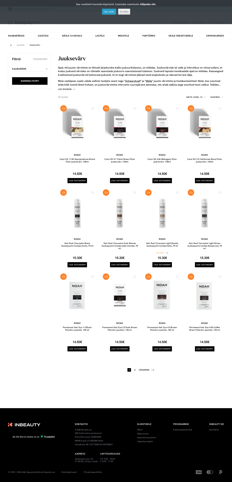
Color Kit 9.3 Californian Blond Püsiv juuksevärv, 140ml (204, 160)
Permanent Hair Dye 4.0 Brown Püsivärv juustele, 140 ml (162, 328)
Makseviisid (143, 433)
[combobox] (196, 97)
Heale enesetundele (181, 35)
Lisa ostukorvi (77, 180)
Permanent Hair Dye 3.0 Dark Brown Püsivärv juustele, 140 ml (119, 328)
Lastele (100, 35)
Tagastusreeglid (145, 441)
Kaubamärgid (16, 35)
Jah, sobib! (109, 11)
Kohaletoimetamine (146, 437)
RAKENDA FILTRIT (30, 80)
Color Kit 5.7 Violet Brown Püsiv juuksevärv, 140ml (119, 160)
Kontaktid (214, 429)
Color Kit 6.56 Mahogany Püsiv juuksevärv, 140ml (162, 160)
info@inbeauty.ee (83, 429)
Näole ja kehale (72, 35)
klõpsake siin (147, 4)
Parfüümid (148, 35)
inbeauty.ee (49, 472)
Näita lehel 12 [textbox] (194, 97)
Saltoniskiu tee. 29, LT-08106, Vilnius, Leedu (86, 460)
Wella (149, 81)
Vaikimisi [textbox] (215, 97)
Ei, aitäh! (124, 11)
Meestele (123, 35)
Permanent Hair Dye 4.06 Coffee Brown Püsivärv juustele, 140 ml (204, 328)
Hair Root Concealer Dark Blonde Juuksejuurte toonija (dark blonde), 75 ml (120, 246)
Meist (140, 429)
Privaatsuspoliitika (93, 472)
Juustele (43, 35)
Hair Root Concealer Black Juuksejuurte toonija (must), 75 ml (77, 244)
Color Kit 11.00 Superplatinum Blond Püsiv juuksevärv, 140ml (77, 160)
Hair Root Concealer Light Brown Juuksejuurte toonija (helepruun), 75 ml (204, 246)
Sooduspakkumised (182, 429)
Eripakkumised (215, 35)
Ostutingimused (69, 472)
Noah (77, 154)
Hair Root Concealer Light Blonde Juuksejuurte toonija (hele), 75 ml (162, 244)
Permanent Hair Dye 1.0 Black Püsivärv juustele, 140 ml (77, 328)
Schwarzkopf (132, 81)
